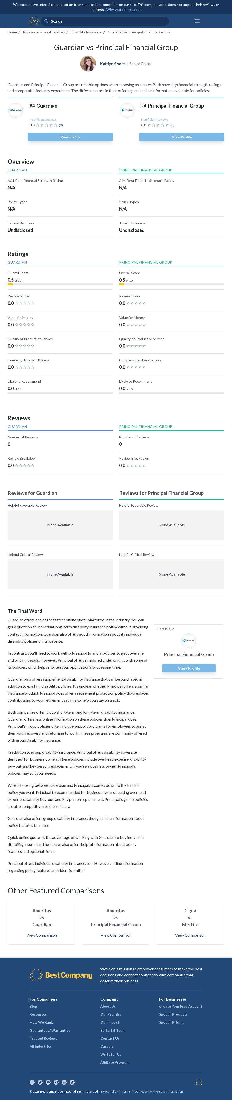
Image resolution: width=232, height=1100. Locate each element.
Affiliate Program (114, 1062)
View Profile (70, 137)
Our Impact (109, 1022)
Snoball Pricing (171, 1022)
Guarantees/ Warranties (50, 1030)
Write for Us (110, 1054)
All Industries (41, 1046)
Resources (38, 1014)
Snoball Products (173, 1014)
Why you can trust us (123, 9)
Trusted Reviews (43, 1038)
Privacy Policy (108, 1091)
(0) (61, 125)
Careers (107, 1046)
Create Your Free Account (180, 1006)
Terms (126, 1091)
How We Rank (41, 1022)
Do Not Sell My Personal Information (159, 1091)
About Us (108, 1006)
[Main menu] (197, 21)
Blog (33, 1006)
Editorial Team (112, 1030)
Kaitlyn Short (112, 63)
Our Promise (111, 1014)
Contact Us (110, 1038)
